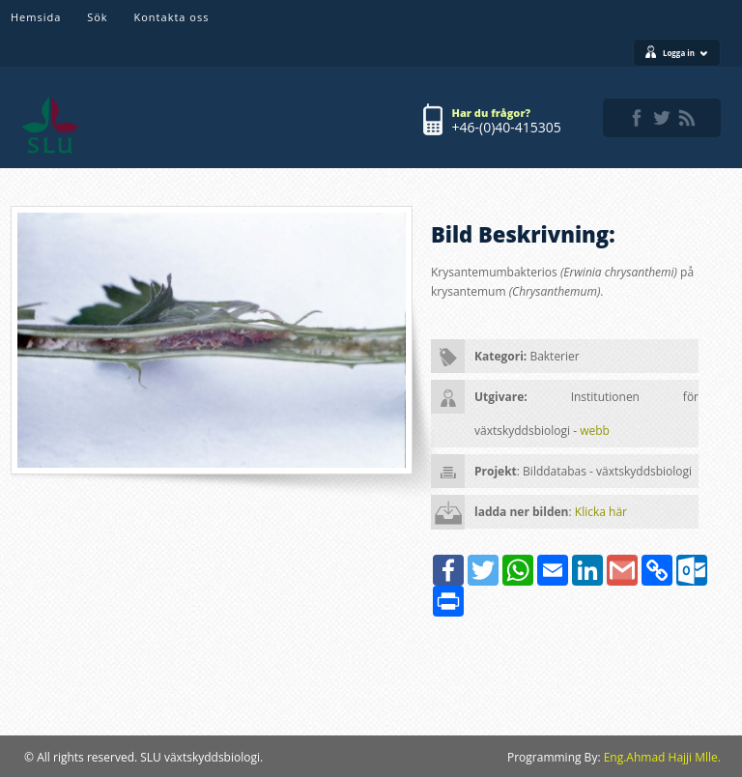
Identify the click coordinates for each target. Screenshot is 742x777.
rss (687, 118)
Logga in (685, 52)
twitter (662, 118)
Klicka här (601, 512)
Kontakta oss (172, 17)
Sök (97, 17)
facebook (636, 118)
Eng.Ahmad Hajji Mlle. (662, 757)
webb (595, 430)
